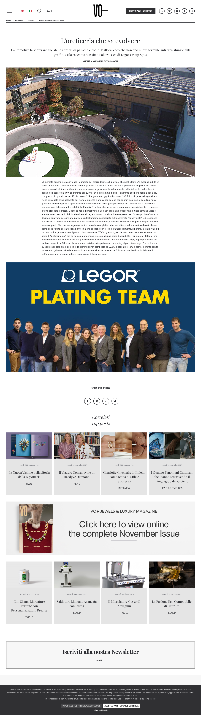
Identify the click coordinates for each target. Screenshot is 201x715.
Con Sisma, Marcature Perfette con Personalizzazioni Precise (29, 605)
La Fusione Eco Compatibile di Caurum (172, 603)
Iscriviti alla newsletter (140, 11)
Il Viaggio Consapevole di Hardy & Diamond (77, 474)
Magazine (19, 20)
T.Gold (30, 20)
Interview (124, 488)
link (136, 695)
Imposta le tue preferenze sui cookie (81, 705)
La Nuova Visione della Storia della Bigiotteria (29, 474)
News (29, 484)
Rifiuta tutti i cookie (100, 710)
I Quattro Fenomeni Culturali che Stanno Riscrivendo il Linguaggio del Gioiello (172, 476)
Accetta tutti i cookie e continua (121, 705)
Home (8, 20)
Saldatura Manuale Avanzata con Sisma (77, 603)
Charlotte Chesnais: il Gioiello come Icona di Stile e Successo (124, 476)
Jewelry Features (171, 488)
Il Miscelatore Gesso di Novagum (124, 603)
